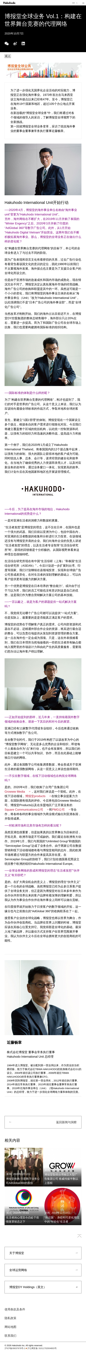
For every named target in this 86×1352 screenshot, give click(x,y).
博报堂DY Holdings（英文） (27, 1287)
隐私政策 (10, 1318)
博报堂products (35, 796)
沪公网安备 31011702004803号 (41, 1348)
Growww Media (15, 791)
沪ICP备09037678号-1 (15, 1348)
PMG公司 (58, 809)
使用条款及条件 (15, 1309)
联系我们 (10, 1335)
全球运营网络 (18, 1270)
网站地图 (10, 1326)
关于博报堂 (16, 1253)
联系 (73, 3)
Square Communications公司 (24, 809)
